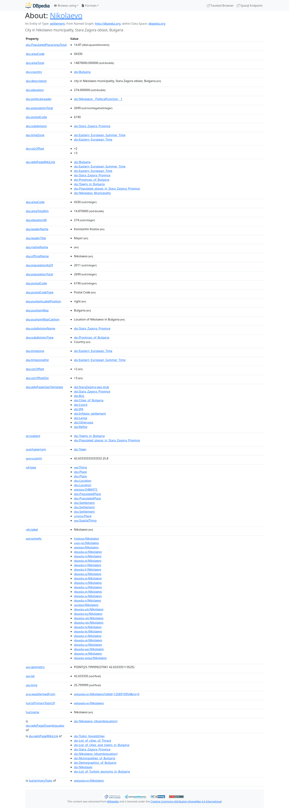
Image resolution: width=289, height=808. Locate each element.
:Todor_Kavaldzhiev (89, 736)
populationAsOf (39, 265)
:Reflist (80, 427)
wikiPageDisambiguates (45, 726)
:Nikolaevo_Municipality (92, 193)
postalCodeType (39, 292)
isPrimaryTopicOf (40, 703)
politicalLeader (39, 99)
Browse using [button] (65, 6)
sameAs (33, 539)
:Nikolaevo (86, 539)
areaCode (35, 54)
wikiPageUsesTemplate (44, 387)
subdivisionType (39, 337)
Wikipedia (113, 801)
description (36, 81)
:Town (80, 449)
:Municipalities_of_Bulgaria (94, 758)
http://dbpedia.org (108, 24)
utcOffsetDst (37, 378)
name (32, 712)
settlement (57, 24)
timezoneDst (37, 360)
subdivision (36, 126)
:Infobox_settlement (90, 414)
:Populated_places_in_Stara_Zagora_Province (107, 189)
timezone (35, 351)
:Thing (80, 467)
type (31, 467)
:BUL (79, 396)
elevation (35, 90)
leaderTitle (36, 238)
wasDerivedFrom (40, 694)
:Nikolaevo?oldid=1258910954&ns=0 (106, 694)
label (32, 529)
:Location (82, 481)
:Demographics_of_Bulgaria (95, 763)
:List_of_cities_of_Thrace (92, 741)
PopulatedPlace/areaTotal (46, 45)
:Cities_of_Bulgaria (88, 400)
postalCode (36, 117)
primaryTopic (40, 781)
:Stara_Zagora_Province (92, 126)
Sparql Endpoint (249, 6)
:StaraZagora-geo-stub (91, 387)
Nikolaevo (66, 15)
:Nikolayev (83, 767)
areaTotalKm (37, 211)
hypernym (36, 449)
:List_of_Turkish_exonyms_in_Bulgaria (102, 771)
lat (30, 676)
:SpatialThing (85, 520)
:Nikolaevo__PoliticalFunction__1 (98, 99)
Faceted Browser (220, 6)
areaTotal (35, 63)
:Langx (80, 418)
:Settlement (84, 503)
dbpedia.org (156, 24)
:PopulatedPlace (87, 494)
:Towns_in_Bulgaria (89, 184)
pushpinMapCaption (42, 319)
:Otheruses (83, 422)
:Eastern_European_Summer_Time (99, 135)
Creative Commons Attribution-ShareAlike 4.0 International (186, 801)
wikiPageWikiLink (40, 162)
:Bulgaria (82, 72)
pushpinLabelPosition (43, 301)
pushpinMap (37, 310)
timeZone (35, 135)
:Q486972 (85, 489)
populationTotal (39, 108)
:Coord (80, 405)
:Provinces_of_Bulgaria (91, 180)
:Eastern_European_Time (93, 139)
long (31, 685)
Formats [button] (89, 6)
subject (33, 436)
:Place (80, 472)
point (34, 458)
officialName (37, 256)
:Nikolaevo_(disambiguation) (95, 721)
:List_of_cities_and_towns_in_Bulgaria (101, 745)
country (34, 72)
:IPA (78, 409)
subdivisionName (40, 328)
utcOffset (35, 149)
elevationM (36, 220)
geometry (35, 667)
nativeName (37, 247)
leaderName (37, 229)
